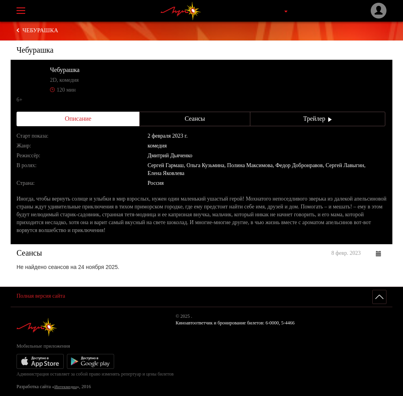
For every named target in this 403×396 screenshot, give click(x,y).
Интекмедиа (65, 386)
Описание (78, 118)
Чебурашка (40, 30)
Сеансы (195, 118)
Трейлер (317, 118)
